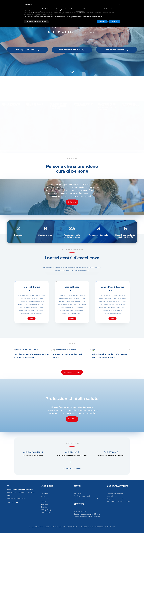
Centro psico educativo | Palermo (87, 552)
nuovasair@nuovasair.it (16, 534)
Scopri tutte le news (72, 408)
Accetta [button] (114, 21)
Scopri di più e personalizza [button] (36, 21)
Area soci (44, 540)
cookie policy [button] (80, 11)
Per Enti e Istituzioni (82, 532)
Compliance (112, 532)
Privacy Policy (46, 545)
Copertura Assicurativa (116, 535)
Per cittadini (78, 529)
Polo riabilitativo (80, 547)
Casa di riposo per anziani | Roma (87, 550)
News (43, 532)
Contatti (44, 543)
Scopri (31, 318)
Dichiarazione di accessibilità (118, 537)
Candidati (72, 454)
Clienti (43, 537)
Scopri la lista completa (72, 504)
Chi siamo (72, 202)
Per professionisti (81, 535)
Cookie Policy (46, 548)
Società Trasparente (115, 529)
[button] (70, 497)
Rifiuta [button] (102, 21)
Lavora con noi (46, 535)
